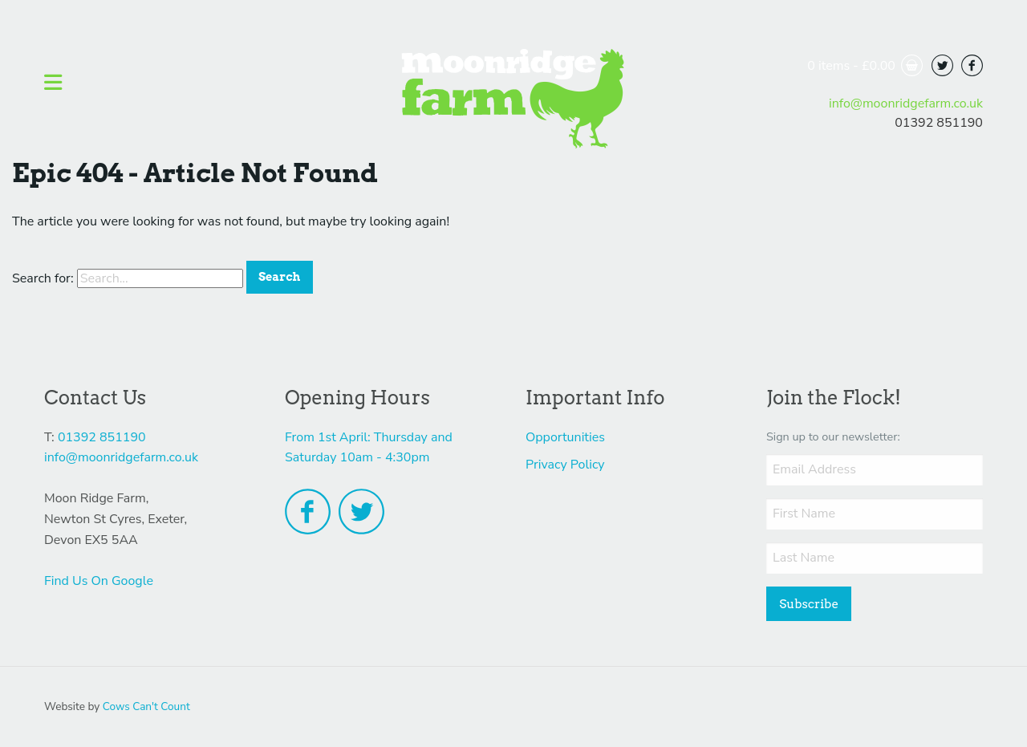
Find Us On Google (98, 581)
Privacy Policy (565, 464)
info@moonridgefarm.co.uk (906, 103)
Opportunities (565, 437)
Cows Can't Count (146, 706)
